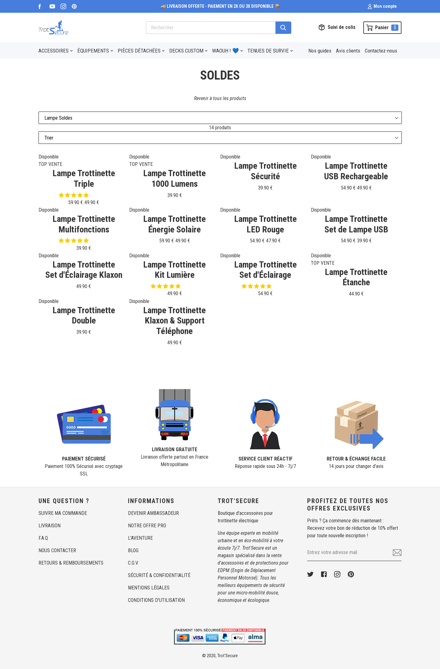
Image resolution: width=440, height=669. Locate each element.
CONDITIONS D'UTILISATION (156, 600)
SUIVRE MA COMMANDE (63, 513)
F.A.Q (43, 538)
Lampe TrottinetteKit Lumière (174, 269)
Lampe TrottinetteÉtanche (356, 277)
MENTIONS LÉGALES (149, 588)
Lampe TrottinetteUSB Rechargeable (356, 171)
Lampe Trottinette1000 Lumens (174, 178)
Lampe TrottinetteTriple (83, 178)
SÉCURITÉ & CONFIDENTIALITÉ (159, 575)
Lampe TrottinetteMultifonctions (83, 224)
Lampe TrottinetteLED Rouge (265, 224)
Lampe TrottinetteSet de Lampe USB (356, 224)
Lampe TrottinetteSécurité (265, 171)
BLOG (133, 550)
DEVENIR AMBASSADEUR (153, 513)
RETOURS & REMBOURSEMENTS (71, 563)
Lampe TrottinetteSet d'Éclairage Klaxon (83, 269)
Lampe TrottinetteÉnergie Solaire (174, 224)
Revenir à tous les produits (220, 98)
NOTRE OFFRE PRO (147, 526)
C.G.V (133, 563)
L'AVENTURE (140, 538)
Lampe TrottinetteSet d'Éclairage (265, 269)
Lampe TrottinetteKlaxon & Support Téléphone (174, 320)
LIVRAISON (50, 526)
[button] (74, 195)
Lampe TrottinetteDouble (83, 315)
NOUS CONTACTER (57, 550)
